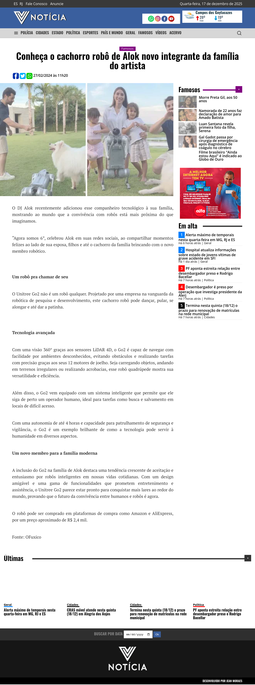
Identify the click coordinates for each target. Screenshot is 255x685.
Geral (8, 605)
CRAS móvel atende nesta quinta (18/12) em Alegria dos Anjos (91, 611)
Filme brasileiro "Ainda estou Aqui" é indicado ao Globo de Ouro (220, 156)
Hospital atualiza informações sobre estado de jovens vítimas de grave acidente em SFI (207, 254)
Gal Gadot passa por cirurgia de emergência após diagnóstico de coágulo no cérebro (218, 142)
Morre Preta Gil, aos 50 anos (218, 99)
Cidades (72, 605)
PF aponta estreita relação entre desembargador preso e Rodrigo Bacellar (209, 272)
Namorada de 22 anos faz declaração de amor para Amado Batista (220, 114)
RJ (21, 3)
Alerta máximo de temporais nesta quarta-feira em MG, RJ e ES (206, 237)
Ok (157, 635)
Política (198, 605)
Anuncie (56, 3)
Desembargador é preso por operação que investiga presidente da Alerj (210, 291)
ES (16, 3)
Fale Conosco (36, 3)
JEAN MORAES (234, 681)
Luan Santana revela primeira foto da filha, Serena (217, 127)
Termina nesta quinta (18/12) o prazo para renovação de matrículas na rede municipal (208, 309)
